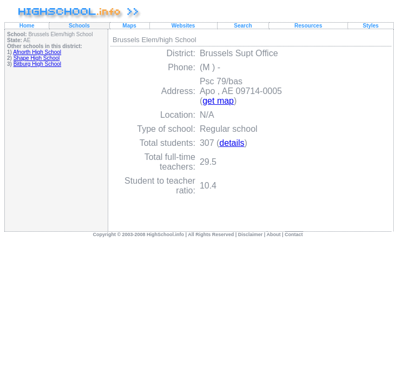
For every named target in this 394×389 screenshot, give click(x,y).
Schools (79, 26)
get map (218, 100)
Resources (308, 26)
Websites (183, 26)
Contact (294, 234)
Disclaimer (250, 234)
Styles (370, 26)
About (274, 234)
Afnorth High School (37, 52)
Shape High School (37, 58)
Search (243, 26)
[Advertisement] (56, 149)
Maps (129, 26)
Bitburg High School (37, 64)
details (231, 142)
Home (27, 26)
